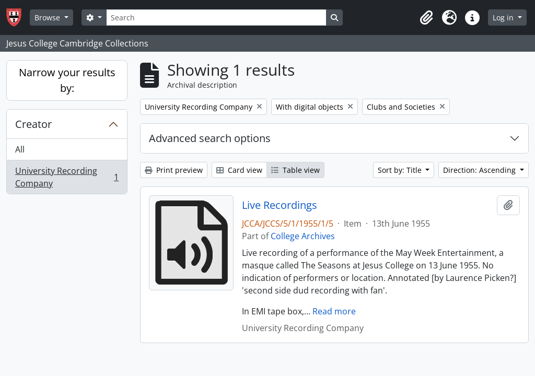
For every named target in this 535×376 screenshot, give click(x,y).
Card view (239, 170)
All (20, 149)
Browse (48, 17)
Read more (334, 311)
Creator (33, 124)
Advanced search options (210, 138)
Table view (295, 170)
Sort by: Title (401, 170)
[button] (426, 17)
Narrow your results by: (67, 80)
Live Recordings (279, 205)
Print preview (174, 170)
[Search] (216, 17)
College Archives (303, 236)
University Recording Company (67, 177)
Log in (504, 17)
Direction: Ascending (480, 170)
